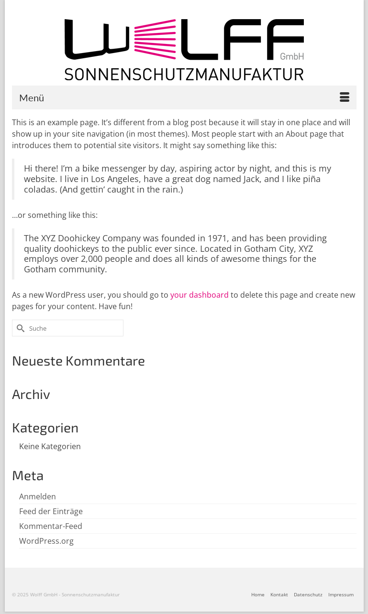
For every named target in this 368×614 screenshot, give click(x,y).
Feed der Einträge (51, 511)
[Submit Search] (19, 328)
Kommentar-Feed (50, 526)
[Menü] (184, 97)
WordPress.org (46, 541)
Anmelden (37, 496)
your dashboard (199, 295)
